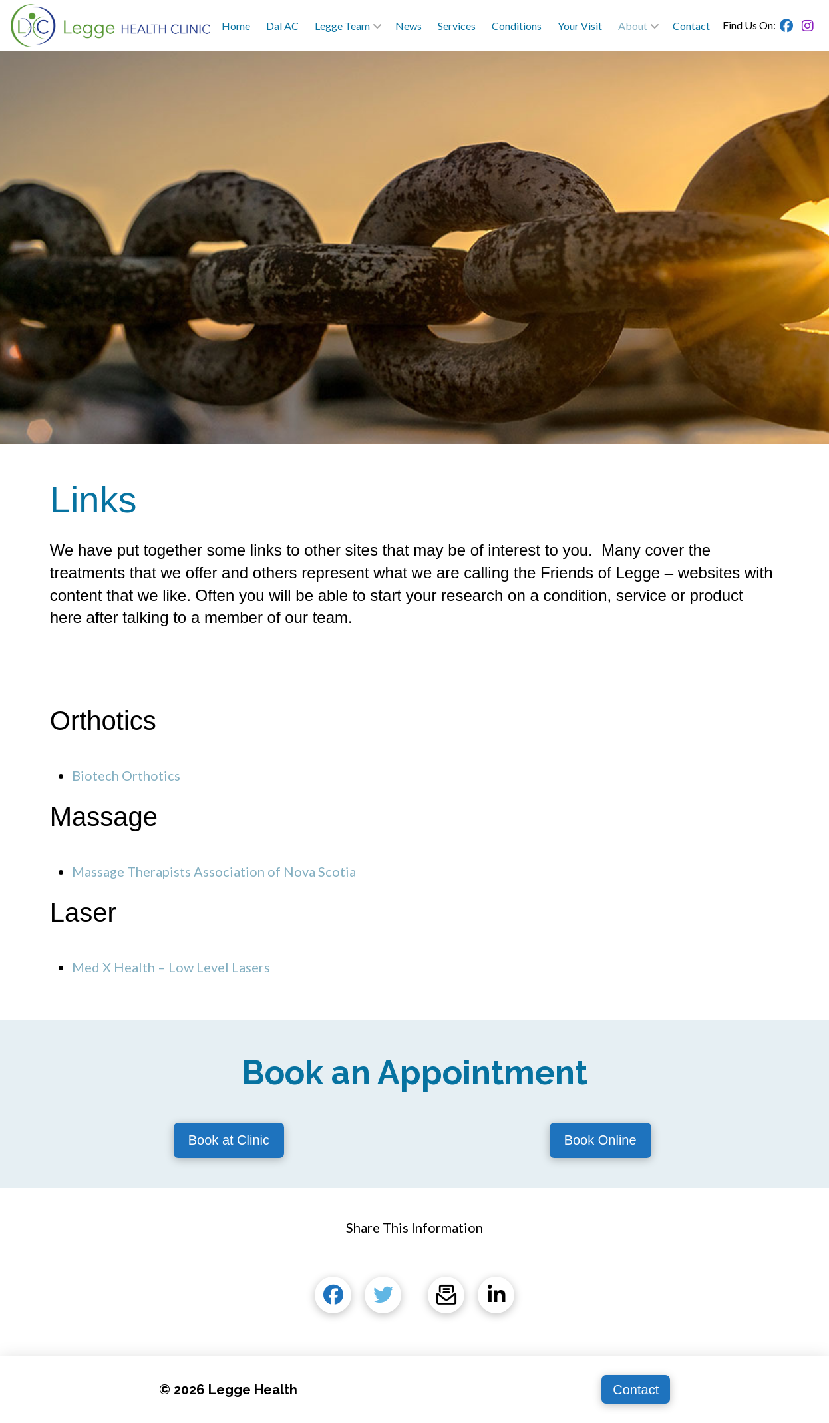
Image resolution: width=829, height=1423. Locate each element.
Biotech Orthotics (126, 775)
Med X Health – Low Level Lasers (171, 967)
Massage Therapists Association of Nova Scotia (214, 871)
